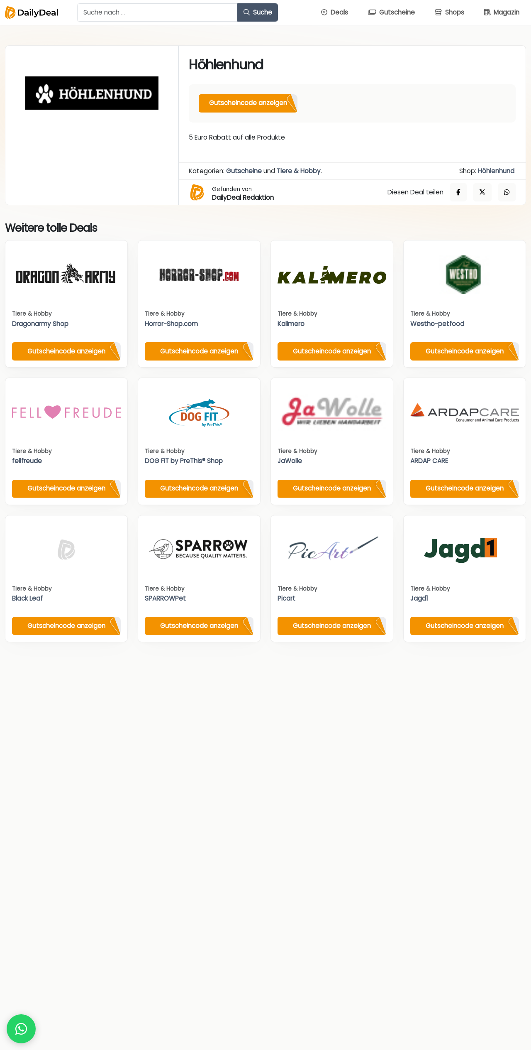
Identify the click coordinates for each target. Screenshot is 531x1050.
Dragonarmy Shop (40, 323)
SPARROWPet (165, 598)
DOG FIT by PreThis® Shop (184, 460)
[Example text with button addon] (157, 12)
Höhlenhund (496, 171)
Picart (286, 598)
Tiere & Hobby (299, 171)
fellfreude (27, 460)
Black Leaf (27, 598)
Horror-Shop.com (171, 323)
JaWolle (290, 460)
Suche (258, 12)
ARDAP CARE (429, 460)
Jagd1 (419, 598)
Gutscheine (244, 171)
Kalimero (291, 323)
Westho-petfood (437, 323)
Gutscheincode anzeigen (248, 102)
